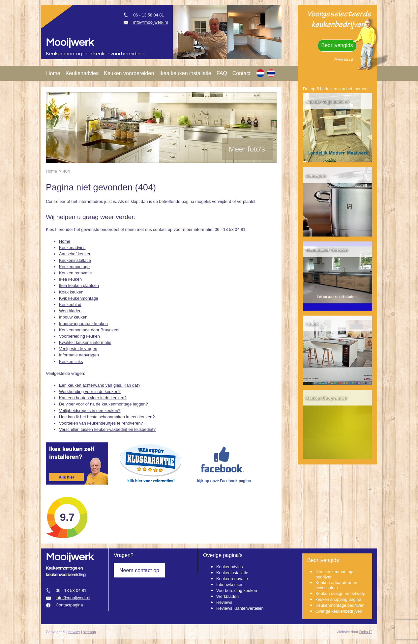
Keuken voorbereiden (129, 73)
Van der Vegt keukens (327, 101)
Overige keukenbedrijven (338, 611)
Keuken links (71, 361)
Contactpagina (69, 604)
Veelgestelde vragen (78, 348)
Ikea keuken (70, 279)
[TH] (271, 73)
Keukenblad (70, 304)
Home (53, 73)
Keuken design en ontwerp (340, 593)
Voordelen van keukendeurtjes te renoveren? (101, 423)
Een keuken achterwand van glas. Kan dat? (99, 385)
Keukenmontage (74, 266)
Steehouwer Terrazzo (327, 249)
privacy (74, 632)
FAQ (222, 73)
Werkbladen (70, 310)
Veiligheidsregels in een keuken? (89, 410)
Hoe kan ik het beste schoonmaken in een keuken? (107, 416)
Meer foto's (247, 149)
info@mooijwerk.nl (150, 22)
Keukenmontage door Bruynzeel (89, 329)
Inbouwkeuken (230, 584)
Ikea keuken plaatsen (79, 285)
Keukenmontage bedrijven (340, 605)
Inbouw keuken (73, 317)
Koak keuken (71, 292)
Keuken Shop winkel (326, 398)
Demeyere (316, 175)
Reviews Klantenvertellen (240, 608)
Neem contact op (139, 570)
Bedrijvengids (337, 45)
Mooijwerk (70, 42)
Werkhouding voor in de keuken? (90, 391)
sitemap (89, 632)
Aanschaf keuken (75, 253)
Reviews (224, 602)
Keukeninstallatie (75, 260)
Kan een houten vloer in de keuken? (93, 397)
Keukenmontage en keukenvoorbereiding (95, 54)
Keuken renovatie (75, 272)
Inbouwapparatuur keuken (83, 323)
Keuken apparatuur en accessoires (336, 585)
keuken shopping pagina (338, 599)
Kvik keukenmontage (78, 298)
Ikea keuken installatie (185, 73)
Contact (241, 73)
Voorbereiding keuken (79, 336)
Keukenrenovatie (232, 578)
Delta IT (365, 632)
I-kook (312, 324)
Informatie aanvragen (79, 354)
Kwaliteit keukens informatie (85, 342)
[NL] (260, 73)
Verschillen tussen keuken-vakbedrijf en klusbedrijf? (107, 429)
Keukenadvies (82, 73)
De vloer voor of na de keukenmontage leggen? (103, 404)
